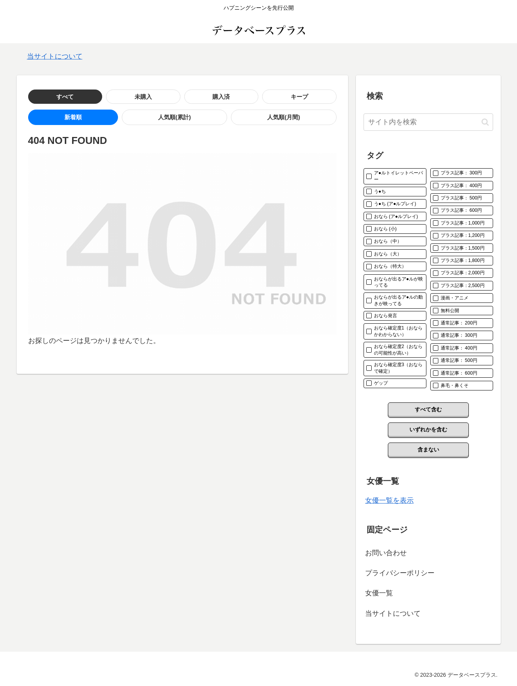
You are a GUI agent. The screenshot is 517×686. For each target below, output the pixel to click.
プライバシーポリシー (399, 573)
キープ (156, 96)
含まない (428, 449)
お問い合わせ (386, 553)
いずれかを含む (428, 429)
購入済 (118, 96)
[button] (485, 122)
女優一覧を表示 (389, 500)
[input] (428, 122)
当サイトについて (55, 56)
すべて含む (428, 409)
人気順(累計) (90, 118)
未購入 (81, 96)
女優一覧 (379, 593)
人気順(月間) (143, 118)
